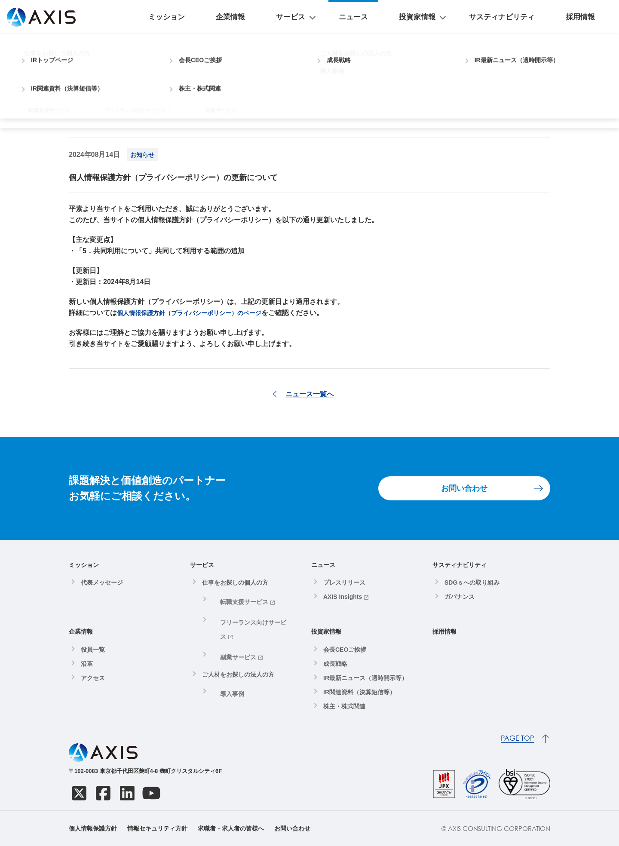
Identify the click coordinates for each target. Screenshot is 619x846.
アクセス (93, 677)
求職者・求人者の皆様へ (231, 828)
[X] (79, 793)
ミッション (280, 17)
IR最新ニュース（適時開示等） (365, 677)
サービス (362, 17)
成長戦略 (335, 663)
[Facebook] (103, 793)
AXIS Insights (342, 596)
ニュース (415, 17)
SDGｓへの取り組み (471, 582)
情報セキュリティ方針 (157, 828)
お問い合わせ (464, 488)
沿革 (87, 663)
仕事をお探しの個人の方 (235, 582)
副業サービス (230, 630)
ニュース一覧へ (309, 394)
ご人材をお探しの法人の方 (238, 644)
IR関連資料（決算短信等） (359, 692)
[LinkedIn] (127, 793)
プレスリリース (344, 582)
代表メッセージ (102, 582)
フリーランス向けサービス (248, 614)
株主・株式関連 (344, 706)
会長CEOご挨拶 (344, 649)
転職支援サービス (236, 599)
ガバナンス (459, 596)
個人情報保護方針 (93, 828)
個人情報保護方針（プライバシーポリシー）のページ (199, 312)
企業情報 (323, 17)
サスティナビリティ (533, 17)
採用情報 (590, 17)
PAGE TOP (517, 738)
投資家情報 (458, 17)
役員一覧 (93, 649)
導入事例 (224, 661)
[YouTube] (151, 793)
